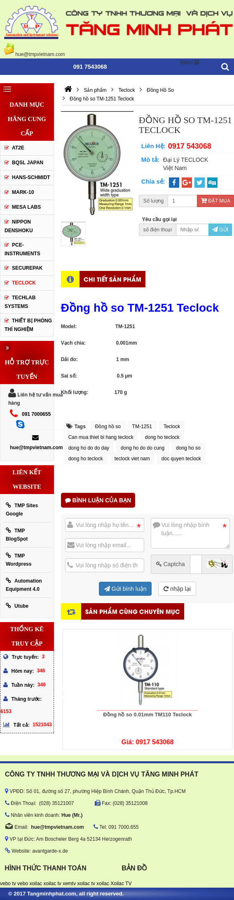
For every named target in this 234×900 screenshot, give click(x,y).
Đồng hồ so (108, 426)
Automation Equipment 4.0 (24, 585)
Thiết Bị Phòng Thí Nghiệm (28, 325)
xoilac (35, 883)
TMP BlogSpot (17, 534)
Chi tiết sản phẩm (112, 279)
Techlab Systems (20, 302)
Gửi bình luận (125, 588)
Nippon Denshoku (19, 226)
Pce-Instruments (22, 249)
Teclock (172, 426)
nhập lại (177, 588)
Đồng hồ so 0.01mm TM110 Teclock (147, 703)
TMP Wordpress (18, 560)
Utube (17, 606)
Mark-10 (23, 192)
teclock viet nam (132, 459)
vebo (22, 883)
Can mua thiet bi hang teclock (100, 437)
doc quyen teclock (181, 459)
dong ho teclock (162, 437)
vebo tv (8, 883)
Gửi (220, 230)
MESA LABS (26, 207)
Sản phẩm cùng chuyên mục (132, 611)
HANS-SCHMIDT (31, 177)
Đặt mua (215, 201)
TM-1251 (142, 426)
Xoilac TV (120, 883)
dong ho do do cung (142, 448)
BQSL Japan (27, 163)
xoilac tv (52, 883)
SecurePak (27, 268)
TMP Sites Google (22, 509)
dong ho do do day (88, 448)
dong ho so (188, 448)
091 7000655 (36, 414)
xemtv (69, 883)
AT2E (18, 148)
